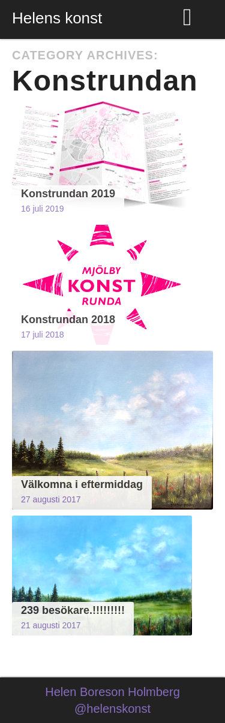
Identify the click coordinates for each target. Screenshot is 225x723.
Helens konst (57, 18)
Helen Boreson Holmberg (112, 691)
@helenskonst (112, 708)
